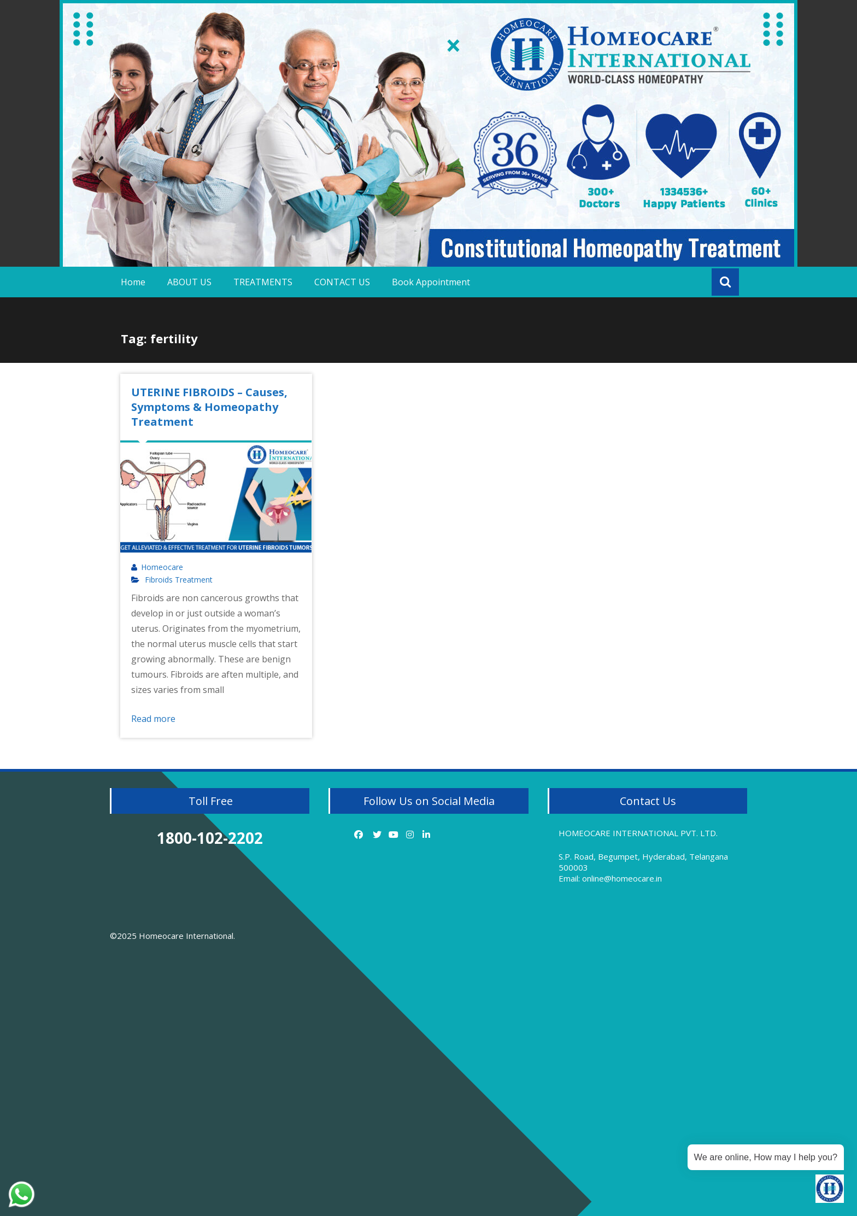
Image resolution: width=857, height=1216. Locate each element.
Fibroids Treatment (179, 580)
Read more (153, 719)
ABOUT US (189, 282)
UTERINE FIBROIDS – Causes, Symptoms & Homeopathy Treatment (209, 407)
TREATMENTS (262, 282)
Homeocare (162, 567)
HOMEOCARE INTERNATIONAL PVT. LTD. (638, 832)
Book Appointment (431, 282)
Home (133, 282)
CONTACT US (342, 282)
